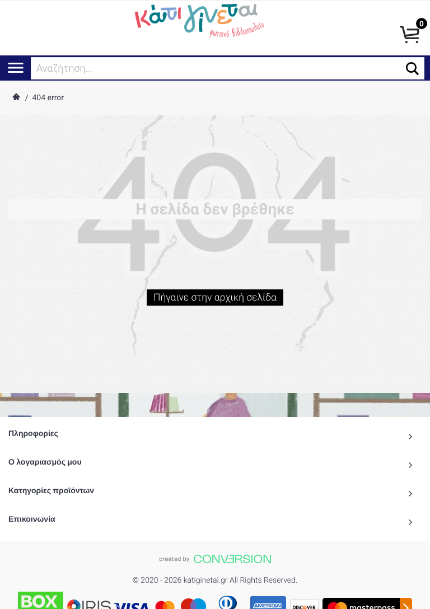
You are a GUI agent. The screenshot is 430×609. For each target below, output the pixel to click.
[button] (412, 68)
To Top (215, 595)
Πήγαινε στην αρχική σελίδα (215, 301)
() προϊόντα (387, 596)
